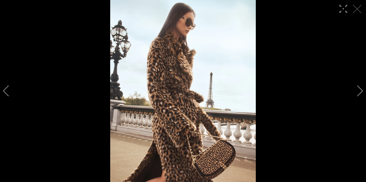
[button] (6, 91)
